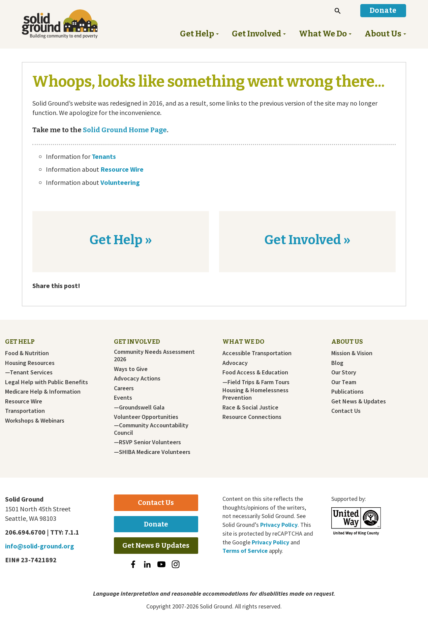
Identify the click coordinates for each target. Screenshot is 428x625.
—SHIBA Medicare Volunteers (152, 452)
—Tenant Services (29, 372)
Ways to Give (131, 369)
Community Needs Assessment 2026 (154, 355)
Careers (124, 388)
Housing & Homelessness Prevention (255, 394)
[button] (337, 11)
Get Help (20, 341)
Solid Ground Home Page (124, 130)
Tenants (104, 156)
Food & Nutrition (27, 353)
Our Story (343, 372)
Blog (337, 363)
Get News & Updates (358, 401)
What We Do (243, 341)
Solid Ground (71, 23)
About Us (347, 341)
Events (123, 397)
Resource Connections (251, 417)
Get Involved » (307, 240)
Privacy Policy (279, 525)
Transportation (25, 411)
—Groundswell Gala (139, 407)
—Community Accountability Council (151, 429)
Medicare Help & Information (43, 391)
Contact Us (346, 411)
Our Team (343, 382)
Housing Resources (30, 363)
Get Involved (137, 341)
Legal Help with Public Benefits (46, 382)
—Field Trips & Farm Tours (255, 382)
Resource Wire (122, 169)
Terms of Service (245, 551)
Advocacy (235, 363)
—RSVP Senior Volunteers (147, 442)
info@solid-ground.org (39, 546)
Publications (347, 391)
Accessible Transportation (257, 353)
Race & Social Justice (250, 407)
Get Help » (120, 240)
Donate (156, 524)
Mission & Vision (351, 353)
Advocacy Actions (137, 378)
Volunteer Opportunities (146, 417)
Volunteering (120, 182)
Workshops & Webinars (34, 420)
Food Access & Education (255, 372)
